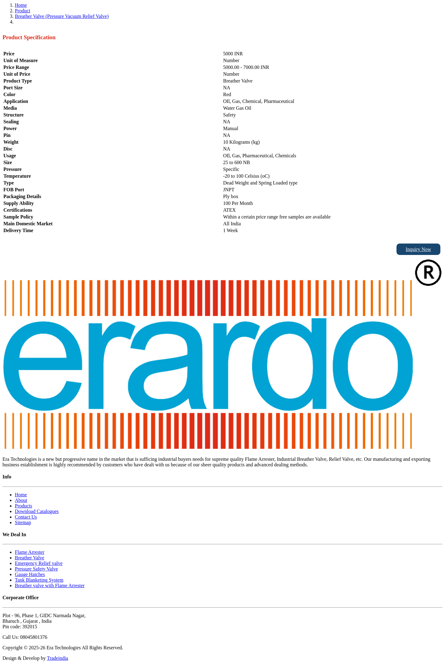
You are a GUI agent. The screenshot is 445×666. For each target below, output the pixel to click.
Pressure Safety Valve (36, 568)
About (21, 500)
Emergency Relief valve (38, 563)
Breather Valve (29, 557)
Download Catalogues (37, 511)
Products (23, 505)
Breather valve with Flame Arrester (50, 585)
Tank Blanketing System (39, 580)
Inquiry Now (418, 249)
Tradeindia (57, 658)
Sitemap (23, 522)
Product (22, 10)
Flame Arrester (29, 552)
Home (21, 5)
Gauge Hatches (30, 574)
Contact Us (26, 517)
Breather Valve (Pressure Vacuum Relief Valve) (61, 16)
